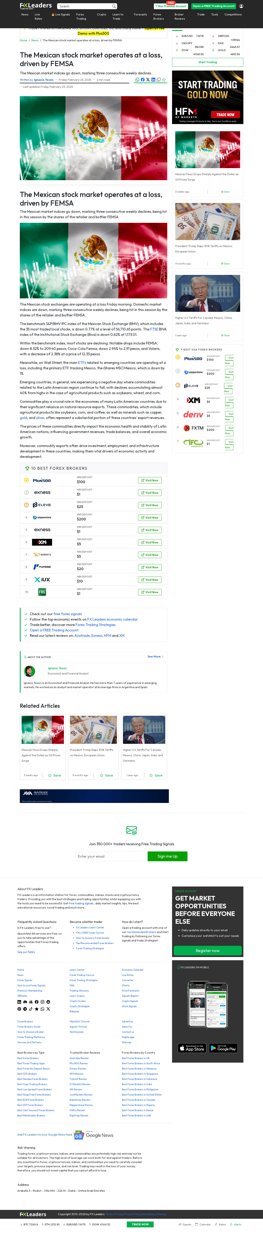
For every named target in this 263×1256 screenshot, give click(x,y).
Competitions (233, 14)
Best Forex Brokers (28, 1058)
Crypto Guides (78, 1001)
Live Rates (38, 16)
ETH (47, 1224)
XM (121, 635)
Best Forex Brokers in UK (136, 1058)
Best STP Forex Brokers (30, 1105)
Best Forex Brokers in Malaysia (139, 1068)
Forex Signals (24, 980)
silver (40, 417)
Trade (201, 14)
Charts (126, 985)
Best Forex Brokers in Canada (138, 1099)
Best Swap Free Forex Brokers (34, 1094)
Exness (96, 635)
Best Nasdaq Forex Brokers (32, 1078)
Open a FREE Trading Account (214, 6)
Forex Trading (81, 16)
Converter (127, 980)
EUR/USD (187, 35)
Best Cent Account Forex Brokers (35, 1110)
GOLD (222, 50)
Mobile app (128, 1037)
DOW (185, 50)
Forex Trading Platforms (31, 1037)
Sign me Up (167, 856)
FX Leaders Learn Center (90, 927)
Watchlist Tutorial (80, 1021)
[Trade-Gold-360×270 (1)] (207, 97)
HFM (107, 635)
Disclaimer (148, 1214)
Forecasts (140, 14)
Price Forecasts (130, 990)
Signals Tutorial (78, 1026)
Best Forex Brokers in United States (142, 1094)
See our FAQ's (26, 952)
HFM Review (76, 1073)
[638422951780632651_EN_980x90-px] (94, 795)
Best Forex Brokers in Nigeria (138, 1105)
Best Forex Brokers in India (137, 1084)
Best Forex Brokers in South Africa (141, 1063)
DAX (221, 43)
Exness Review (78, 1068)
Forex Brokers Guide (28, 1026)
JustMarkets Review (81, 1094)
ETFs (82, 362)
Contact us (128, 1031)
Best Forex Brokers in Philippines (140, 1089)
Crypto (101, 14)
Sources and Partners (29, 1042)
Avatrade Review (79, 1058)
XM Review (76, 1089)
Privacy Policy (132, 1214)
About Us (127, 1026)
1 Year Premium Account (171, 6)
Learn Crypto (77, 995)
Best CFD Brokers (27, 1073)
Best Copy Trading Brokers (32, 1084)
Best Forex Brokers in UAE (136, 1115)
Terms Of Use (113, 1214)
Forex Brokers (158, 16)
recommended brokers (141, 932)
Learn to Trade (118, 16)
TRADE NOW (140, 1224)
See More (156, 656)
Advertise (127, 1021)
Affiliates (22, 995)
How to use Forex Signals (31, 985)
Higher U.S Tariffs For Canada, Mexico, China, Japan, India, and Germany (143, 755)
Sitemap (126, 1042)
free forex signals (67, 614)
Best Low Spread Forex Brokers (34, 1089)
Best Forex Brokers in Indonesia (139, 1078)
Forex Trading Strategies (96, 624)
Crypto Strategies (80, 1006)
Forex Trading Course (82, 974)
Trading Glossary (79, 990)
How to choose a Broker (30, 1031)
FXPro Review (77, 1110)
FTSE (154, 329)
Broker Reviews (180, 16)
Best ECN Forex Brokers (30, 1099)
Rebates (74, 1011)
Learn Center (77, 969)
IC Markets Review (80, 1084)
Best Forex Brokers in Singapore (140, 1073)
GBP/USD (223, 35)
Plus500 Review (79, 1063)
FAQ (72, 985)
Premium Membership (29, 990)
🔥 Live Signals (60, 14)
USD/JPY (187, 43)
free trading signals (81, 903)
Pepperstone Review (81, 1105)
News (24, 14)
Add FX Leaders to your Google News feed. (65, 1134)
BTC (26, 1224)
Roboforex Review (80, 1099)
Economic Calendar (133, 969)
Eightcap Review (79, 1115)
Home (20, 969)
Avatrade (82, 635)
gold (23, 417)
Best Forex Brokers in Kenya (137, 1110)
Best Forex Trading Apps (31, 1063)
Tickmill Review (78, 1078)
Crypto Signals (130, 1001)
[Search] (87, 6)
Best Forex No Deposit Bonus (33, 1068)
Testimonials (77, 1031)
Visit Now (149, 480)
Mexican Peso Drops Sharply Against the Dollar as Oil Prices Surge (41, 755)
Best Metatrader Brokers (31, 1115)
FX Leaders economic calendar (112, 619)
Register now (208, 950)
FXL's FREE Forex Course (90, 932)
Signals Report (130, 995)
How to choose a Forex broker (93, 937)
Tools (214, 14)
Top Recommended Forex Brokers (95, 943)
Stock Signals (129, 1006)
